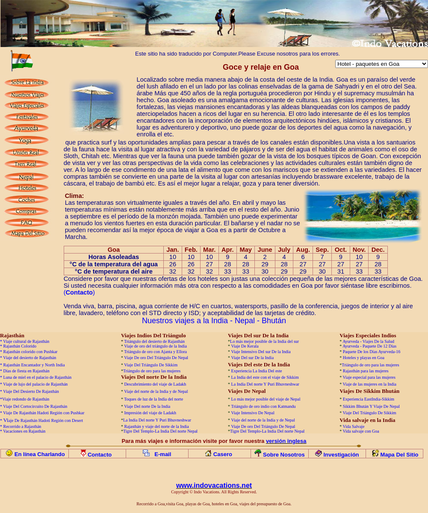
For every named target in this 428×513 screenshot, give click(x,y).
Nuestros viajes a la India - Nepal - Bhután (214, 320)
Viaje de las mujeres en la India (369, 384)
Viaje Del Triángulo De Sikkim (150, 365)
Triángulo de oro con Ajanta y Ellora (155, 351)
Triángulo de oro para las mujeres (370, 365)
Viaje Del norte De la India (147, 406)
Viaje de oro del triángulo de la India (155, 346)
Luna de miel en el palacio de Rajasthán (37, 377)
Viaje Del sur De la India (252, 357)
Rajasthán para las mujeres (366, 371)
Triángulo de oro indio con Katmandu (263, 406)
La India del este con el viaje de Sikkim (265, 377)
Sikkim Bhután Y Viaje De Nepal (371, 406)
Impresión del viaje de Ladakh (150, 412)
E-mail (162, 454)
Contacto (100, 454)
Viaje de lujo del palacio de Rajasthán (35, 384)
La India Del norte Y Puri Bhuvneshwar (265, 384)
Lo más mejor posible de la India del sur (264, 341)
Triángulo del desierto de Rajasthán (154, 341)
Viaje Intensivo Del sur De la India (260, 351)
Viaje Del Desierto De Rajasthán (31, 391)
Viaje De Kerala (244, 346)
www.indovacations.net (214, 485)
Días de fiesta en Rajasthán (26, 371)
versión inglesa (286, 441)
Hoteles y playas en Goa (363, 357)
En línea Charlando (40, 454)
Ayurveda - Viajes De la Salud (368, 341)
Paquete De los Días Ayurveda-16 (372, 351)
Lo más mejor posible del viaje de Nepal (266, 399)
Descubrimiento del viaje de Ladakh (155, 384)
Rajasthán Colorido (20, 346)
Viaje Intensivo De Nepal (252, 412)
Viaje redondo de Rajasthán (25, 399)
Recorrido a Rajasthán (22, 426)
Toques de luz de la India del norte (153, 399)
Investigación (341, 454)
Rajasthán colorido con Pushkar (30, 351)
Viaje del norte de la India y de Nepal (156, 391)
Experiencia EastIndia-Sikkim (368, 399)
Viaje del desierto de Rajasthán (29, 357)
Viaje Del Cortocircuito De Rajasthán (35, 406)
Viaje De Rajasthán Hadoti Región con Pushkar (43, 412)
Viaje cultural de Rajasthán (26, 341)
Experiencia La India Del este (256, 371)
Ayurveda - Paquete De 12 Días (369, 346)
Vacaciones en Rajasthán (24, 431)
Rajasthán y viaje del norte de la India (156, 426)
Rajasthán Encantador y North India (34, 365)
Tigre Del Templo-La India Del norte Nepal (160, 431)
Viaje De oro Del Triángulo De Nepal (156, 357)
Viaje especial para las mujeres (369, 377)
